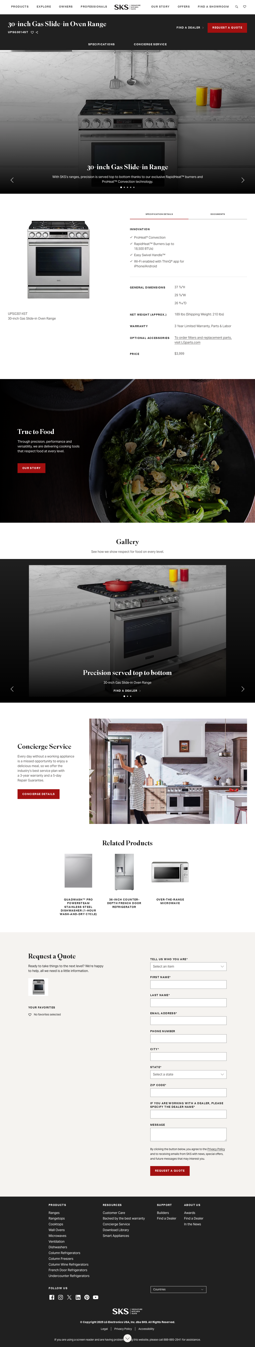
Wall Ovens (57, 1230)
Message (157, 1125)
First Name (159, 977)
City (154, 1049)
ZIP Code (157, 1085)
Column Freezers (61, 1259)
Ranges (54, 1213)
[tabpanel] (127, 122)
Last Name (159, 995)
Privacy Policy (216, 1149)
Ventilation (57, 1242)
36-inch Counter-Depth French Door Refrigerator (124, 880)
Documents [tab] (218, 214)
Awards (189, 1213)
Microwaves (57, 1236)
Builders (163, 1213)
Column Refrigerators (64, 1253)
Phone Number (162, 1031)
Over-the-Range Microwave (170, 878)
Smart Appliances (116, 1236)
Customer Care (114, 1213)
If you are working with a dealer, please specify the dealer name (186, 1105)
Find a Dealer (166, 1219)
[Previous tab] (12, 180)
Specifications (101, 44)
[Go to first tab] (243, 180)
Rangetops (57, 1219)
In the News (192, 1224)
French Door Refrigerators (68, 1270)
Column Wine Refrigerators (68, 1265)
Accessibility (146, 1329)
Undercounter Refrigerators (69, 1276)
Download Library (116, 1230)
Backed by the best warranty (124, 1219)
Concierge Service (150, 44)
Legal (104, 1329)
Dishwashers (58, 1247)
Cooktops (56, 1224)
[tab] (121, 187)
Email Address (163, 1013)
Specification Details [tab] (159, 214)
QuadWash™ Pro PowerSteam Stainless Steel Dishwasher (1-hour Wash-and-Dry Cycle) (78, 884)
